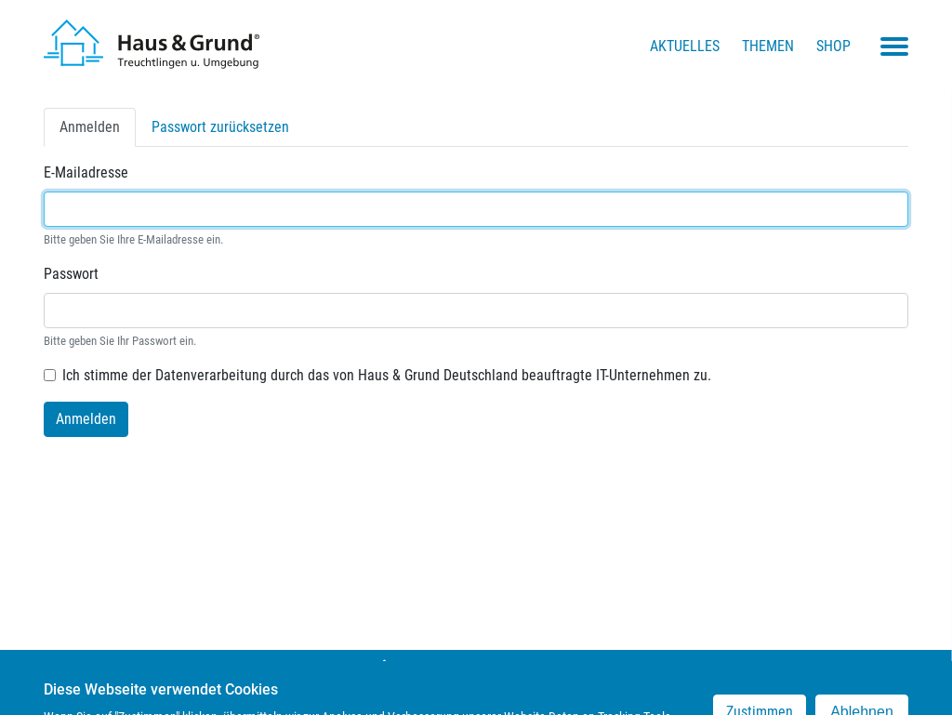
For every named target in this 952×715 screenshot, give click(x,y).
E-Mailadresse (86, 172)
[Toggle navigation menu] (894, 46)
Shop (833, 46)
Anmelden (98, 131)
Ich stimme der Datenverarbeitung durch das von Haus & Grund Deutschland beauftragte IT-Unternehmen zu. (386, 375)
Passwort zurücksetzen (220, 127)
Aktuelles (685, 46)
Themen (768, 46)
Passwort (71, 274)
